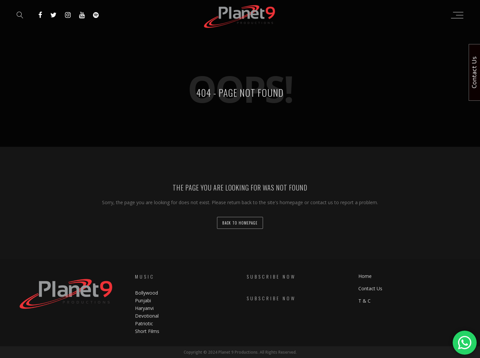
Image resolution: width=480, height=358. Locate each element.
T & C (364, 301)
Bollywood (146, 293)
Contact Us (370, 288)
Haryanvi (144, 308)
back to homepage (240, 223)
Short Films (147, 331)
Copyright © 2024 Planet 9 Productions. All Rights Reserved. (240, 352)
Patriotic (144, 323)
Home (365, 276)
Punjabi (143, 300)
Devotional (147, 316)
